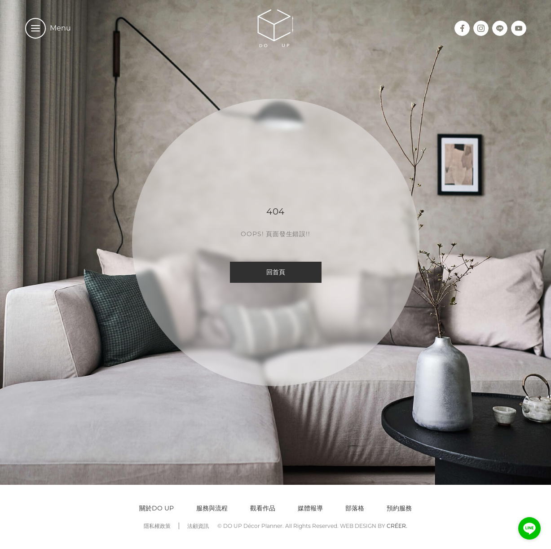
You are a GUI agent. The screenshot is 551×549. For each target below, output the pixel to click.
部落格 (354, 508)
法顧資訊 (198, 526)
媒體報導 (310, 508)
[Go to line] (529, 528)
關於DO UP (156, 508)
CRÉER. (397, 526)
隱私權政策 (157, 526)
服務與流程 (212, 508)
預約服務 (399, 508)
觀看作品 (262, 508)
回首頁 (275, 272)
